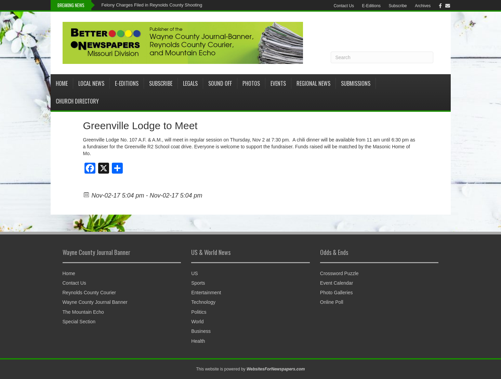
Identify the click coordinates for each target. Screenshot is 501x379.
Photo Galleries (336, 292)
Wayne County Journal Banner (95, 302)
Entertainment (206, 292)
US (194, 273)
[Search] (382, 57)
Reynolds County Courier (89, 292)
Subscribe (397, 5)
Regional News (313, 83)
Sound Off (220, 83)
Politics (198, 312)
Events (278, 83)
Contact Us (344, 5)
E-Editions (371, 5)
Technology (203, 302)
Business (201, 331)
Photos (251, 83)
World (197, 321)
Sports (198, 283)
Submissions (355, 83)
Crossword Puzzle (339, 273)
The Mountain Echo (83, 312)
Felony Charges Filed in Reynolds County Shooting (152, 5)
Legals (190, 83)
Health (198, 341)
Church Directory (77, 101)
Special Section (79, 321)
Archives (423, 5)
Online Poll (331, 302)
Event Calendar (336, 283)
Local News (91, 83)
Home (62, 83)
